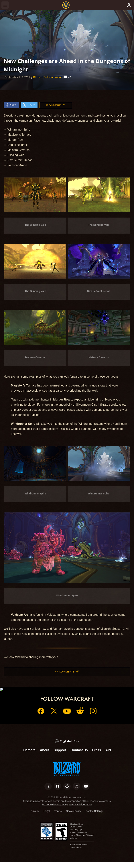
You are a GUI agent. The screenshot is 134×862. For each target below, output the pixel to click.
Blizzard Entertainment (47, 77)
